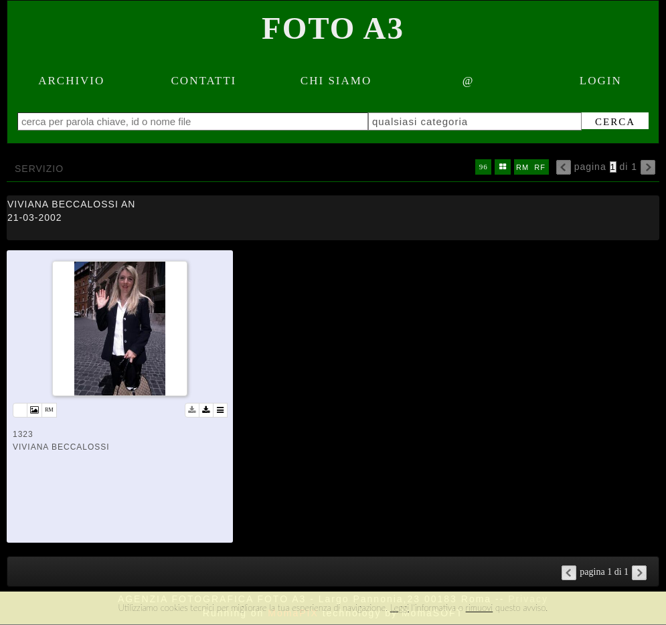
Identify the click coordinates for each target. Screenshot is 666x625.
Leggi (399, 607)
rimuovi (479, 607)
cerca (615, 121)
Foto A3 (333, 28)
